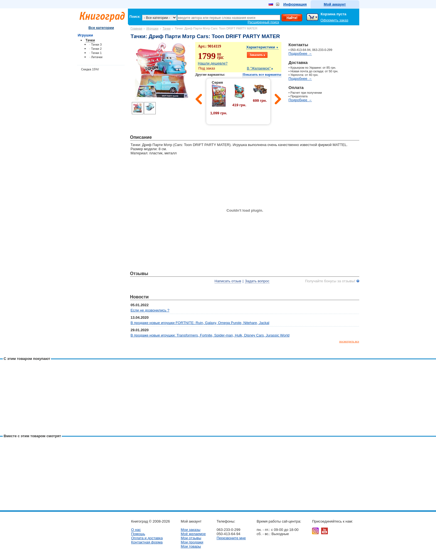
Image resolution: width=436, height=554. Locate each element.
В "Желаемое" (259, 68)
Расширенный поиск (263, 22)
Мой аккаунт (335, 4)
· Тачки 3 (96, 44)
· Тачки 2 (96, 48)
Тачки (167, 28)
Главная (136, 28)
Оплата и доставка (147, 538)
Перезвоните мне (231, 538)
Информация (295, 4)
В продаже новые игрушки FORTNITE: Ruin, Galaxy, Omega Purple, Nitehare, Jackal (200, 323)
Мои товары (191, 546)
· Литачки (96, 57)
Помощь (138, 534)
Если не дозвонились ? (150, 310)
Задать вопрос (257, 281)
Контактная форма (147, 542)
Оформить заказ (334, 20)
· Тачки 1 (96, 53)
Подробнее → (300, 53)
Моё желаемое (193, 534)
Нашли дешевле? (213, 63)
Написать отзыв (228, 281)
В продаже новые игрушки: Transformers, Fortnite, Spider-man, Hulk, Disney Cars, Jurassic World (210, 335)
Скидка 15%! (90, 69)
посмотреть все (349, 341)
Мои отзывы (191, 538)
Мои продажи (192, 542)
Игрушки (152, 28)
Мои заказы (190, 530)
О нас (136, 530)
